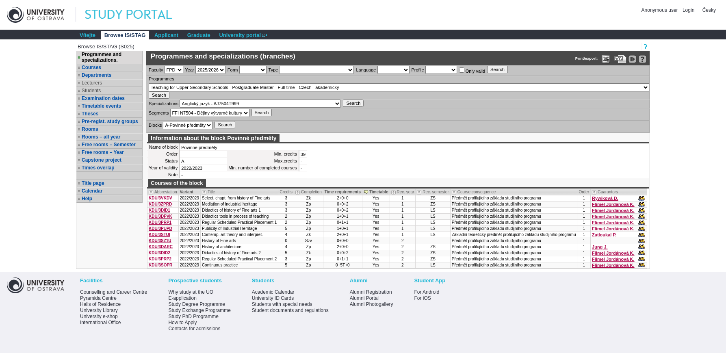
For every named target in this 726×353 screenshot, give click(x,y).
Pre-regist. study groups (110, 121)
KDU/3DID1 (159, 210)
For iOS (422, 298)
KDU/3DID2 (159, 253)
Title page (93, 183)
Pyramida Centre (98, 298)
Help (87, 198)
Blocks (155, 125)
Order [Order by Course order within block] (584, 192)
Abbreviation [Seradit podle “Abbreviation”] (165, 192)
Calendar (92, 191)
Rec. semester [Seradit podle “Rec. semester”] (436, 192)
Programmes (161, 78)
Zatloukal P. (604, 234)
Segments (159, 112)
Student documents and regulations (290, 310)
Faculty (156, 69)
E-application (182, 298)
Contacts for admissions (194, 328)
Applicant (166, 35)
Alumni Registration (371, 292)
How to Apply (182, 322)
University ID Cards (273, 298)
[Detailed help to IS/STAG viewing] (642, 59)
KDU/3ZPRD (160, 204)
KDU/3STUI (159, 234)
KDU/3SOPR (160, 265)
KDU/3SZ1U (160, 240)
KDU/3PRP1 (160, 222)
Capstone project (101, 160)
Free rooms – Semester (109, 144)
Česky (709, 10)
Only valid (472, 70)
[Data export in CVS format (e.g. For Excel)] (620, 59)
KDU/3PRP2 (160, 259)
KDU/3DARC (161, 247)
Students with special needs (282, 304)
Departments (96, 75)
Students (91, 90)
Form (233, 69)
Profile (418, 69)
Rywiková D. (605, 198)
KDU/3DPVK (160, 216)
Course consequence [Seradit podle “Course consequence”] (476, 192)
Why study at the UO (190, 292)
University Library (99, 310)
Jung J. (600, 247)
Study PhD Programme (193, 316)
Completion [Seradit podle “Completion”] (311, 192)
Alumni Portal (364, 298)
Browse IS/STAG (125, 35)
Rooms (90, 129)
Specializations (163, 103)
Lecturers (92, 83)
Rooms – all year (101, 137)
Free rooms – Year (103, 152)
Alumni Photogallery (371, 304)
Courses (91, 67)
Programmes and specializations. (101, 57)
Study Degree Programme (196, 304)
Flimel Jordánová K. (613, 204)
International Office (100, 322)
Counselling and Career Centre (113, 292)
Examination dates (103, 98)
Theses (90, 114)
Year (189, 69)
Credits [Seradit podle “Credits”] (286, 192)
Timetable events (101, 106)
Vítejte (87, 35)
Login (688, 10)
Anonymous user (660, 10)
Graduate (198, 35)
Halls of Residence (100, 304)
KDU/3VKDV (160, 198)
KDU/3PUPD (160, 228)
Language (366, 69)
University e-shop (99, 316)
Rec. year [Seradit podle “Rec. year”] (405, 192)
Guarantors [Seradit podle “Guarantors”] (608, 192)
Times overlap (98, 168)
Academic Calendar (273, 292)
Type (273, 69)
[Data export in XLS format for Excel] (606, 59)
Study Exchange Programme (199, 310)
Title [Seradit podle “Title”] (211, 192)
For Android (426, 292)
